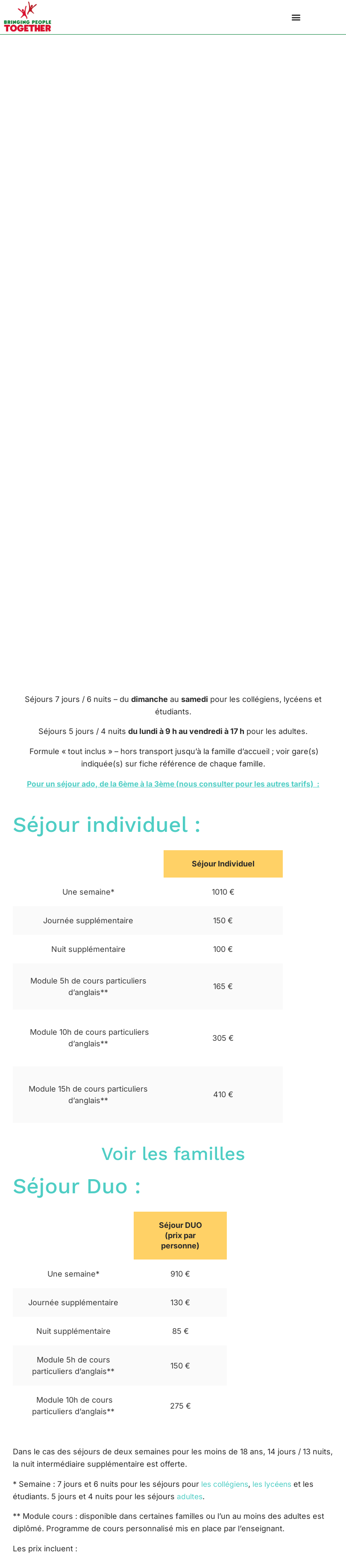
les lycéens (277, 1487)
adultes (190, 1499)
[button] (296, 17)
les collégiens (226, 1487)
